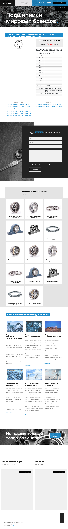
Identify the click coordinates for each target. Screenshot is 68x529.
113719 (56, 106)
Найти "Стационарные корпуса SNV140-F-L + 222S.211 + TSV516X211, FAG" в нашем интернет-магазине (49, 42)
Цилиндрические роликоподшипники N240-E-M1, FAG (19, 106)
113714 (40, 106)
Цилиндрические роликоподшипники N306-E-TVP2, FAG (19, 111)
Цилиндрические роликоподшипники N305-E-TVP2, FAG (19, 109)
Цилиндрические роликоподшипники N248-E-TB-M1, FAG (19, 108)
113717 (50, 106)
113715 (43, 106)
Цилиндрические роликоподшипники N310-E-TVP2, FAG (49, 104)
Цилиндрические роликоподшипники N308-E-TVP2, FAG (19, 115)
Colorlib (12, 525)
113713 (37, 106)
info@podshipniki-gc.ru (60, 2)
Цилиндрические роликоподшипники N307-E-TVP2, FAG (19, 113)
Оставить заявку (9, 365)
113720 (60, 106)
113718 (53, 106)
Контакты (49, 2)
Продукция (41, 2)
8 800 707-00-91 (60, 7)
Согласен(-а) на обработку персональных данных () (46, 164)
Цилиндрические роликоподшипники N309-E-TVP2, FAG (19, 117)
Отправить (35, 169)
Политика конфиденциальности (54, 164)
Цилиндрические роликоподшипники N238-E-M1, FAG (19, 104)
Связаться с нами (61, 9)
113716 (47, 106)
